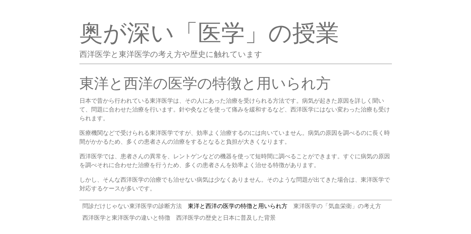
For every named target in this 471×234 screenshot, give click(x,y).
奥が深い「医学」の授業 (209, 32)
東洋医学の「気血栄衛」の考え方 (337, 206)
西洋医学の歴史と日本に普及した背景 (226, 217)
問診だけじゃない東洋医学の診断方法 (132, 206)
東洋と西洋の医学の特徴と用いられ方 (237, 206)
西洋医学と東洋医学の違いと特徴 (126, 217)
